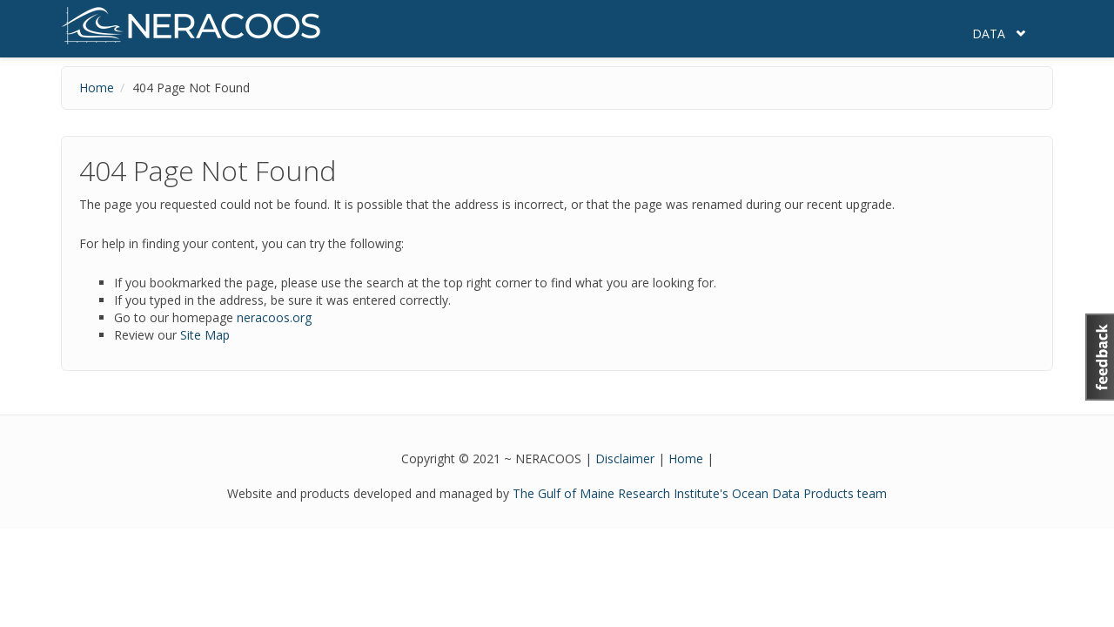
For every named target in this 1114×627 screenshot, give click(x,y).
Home (96, 87)
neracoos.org (274, 317)
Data (988, 33)
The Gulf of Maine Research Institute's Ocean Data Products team (700, 493)
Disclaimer (624, 458)
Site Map (205, 335)
